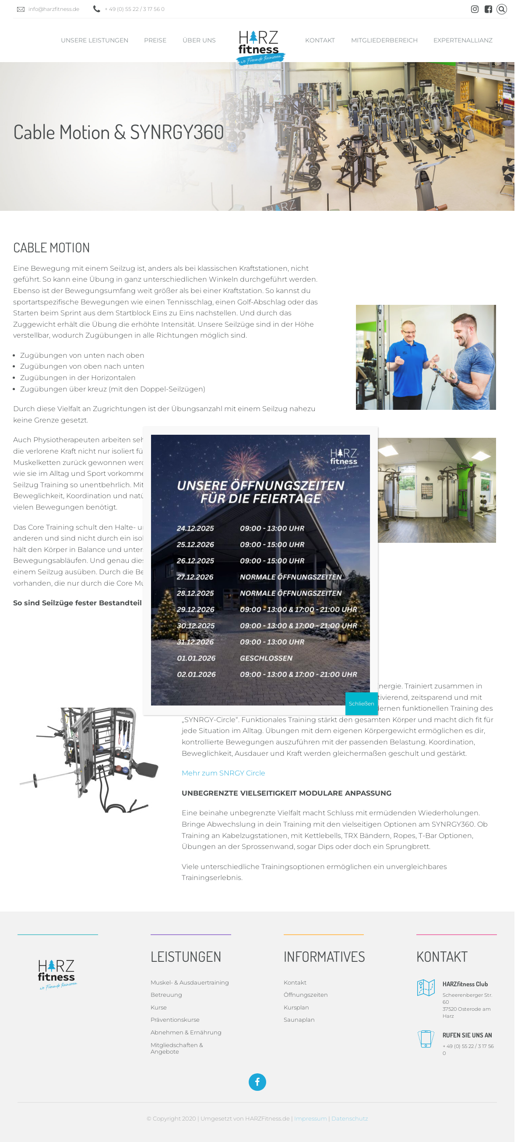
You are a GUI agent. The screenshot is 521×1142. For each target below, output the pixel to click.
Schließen (361, 703)
